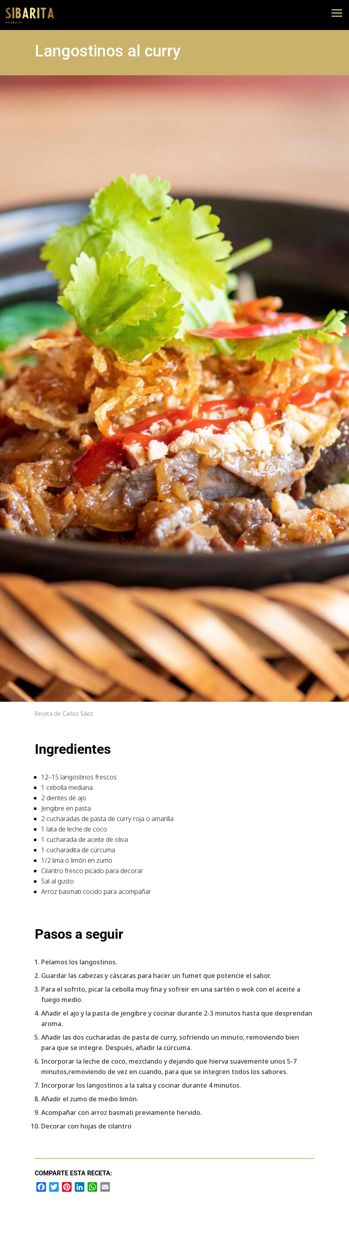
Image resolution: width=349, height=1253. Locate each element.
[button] (337, 12)
